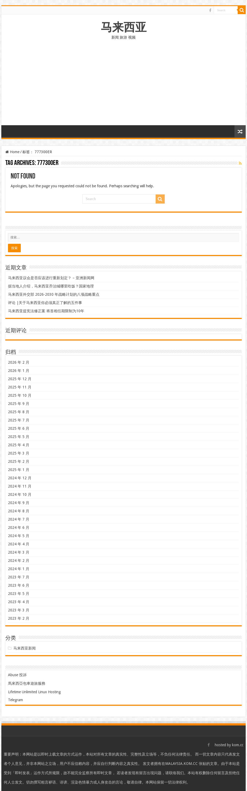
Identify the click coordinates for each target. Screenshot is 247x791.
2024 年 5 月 (18, 536)
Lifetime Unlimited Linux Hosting (34, 692)
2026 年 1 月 (18, 370)
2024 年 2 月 (18, 560)
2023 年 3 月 (18, 610)
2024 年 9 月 (18, 503)
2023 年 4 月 (18, 602)
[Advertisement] (123, 85)
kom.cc (237, 745)
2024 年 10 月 (19, 494)
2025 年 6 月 (18, 428)
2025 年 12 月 (19, 379)
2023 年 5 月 (18, 593)
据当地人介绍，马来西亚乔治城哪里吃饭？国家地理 (51, 286)
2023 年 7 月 (18, 577)
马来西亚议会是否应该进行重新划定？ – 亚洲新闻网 (51, 278)
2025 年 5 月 (18, 437)
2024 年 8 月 (18, 511)
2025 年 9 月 (18, 403)
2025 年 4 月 (18, 445)
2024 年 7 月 (18, 519)
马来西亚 (124, 27)
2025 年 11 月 (19, 387)
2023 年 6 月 (18, 585)
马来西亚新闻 (24, 648)
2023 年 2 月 (18, 618)
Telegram (15, 700)
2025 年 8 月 (18, 412)
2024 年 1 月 (18, 569)
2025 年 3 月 (18, 453)
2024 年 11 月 (19, 486)
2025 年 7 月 (18, 420)
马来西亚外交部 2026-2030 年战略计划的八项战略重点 (53, 294)
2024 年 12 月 (19, 478)
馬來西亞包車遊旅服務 (26, 683)
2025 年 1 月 (18, 470)
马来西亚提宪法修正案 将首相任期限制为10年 (46, 311)
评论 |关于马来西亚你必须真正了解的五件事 (45, 303)
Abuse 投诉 (17, 675)
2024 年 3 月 (18, 552)
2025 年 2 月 (18, 461)
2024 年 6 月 (18, 527)
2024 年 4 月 (18, 544)
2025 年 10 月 (19, 395)
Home (12, 152)
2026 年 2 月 (18, 362)
